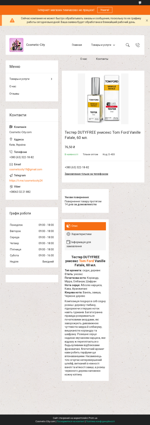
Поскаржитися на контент (70, 421)
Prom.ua (93, 418)
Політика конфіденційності (100, 421)
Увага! (104, 10)
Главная (77, 44)
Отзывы (14, 93)
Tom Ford (86, 261)
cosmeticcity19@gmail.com (25, 169)
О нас (83, 58)
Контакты (102, 58)
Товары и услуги (101, 44)
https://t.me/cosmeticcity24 (26, 180)
